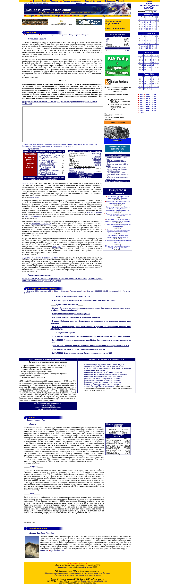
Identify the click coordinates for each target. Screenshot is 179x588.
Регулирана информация (58, 35)
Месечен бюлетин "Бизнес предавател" (99, 386)
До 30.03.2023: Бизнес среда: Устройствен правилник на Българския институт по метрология (91, 336)
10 (144, 43)
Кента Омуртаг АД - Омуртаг (117, 169)
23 (152, 26)
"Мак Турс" (56, 247)
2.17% (127, 50)
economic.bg (34, 197)
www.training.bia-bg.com (48, 409)
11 (147, 43)
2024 (154, 95)
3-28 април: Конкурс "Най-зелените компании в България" (76, 317)
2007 (148, 107)
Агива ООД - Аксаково (47, 165)
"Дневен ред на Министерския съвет (98, 376)
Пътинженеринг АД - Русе (116, 172)
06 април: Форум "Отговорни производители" (71, 314)
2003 (154, 109)
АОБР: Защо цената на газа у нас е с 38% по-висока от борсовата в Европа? (84, 300)
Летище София (28, 183)
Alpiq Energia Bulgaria (33, 216)
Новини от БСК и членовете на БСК (39, 291)
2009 (154, 105)
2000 (154, 111)
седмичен (101, 370)
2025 (148, 95)
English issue (112, 23)
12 (141, 24)
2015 (154, 101)
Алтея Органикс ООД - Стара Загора (48, 168)
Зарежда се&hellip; (62, 124)
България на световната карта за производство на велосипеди (118, 231)
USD (107, 41)
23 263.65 (97, 162)
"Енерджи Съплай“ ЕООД (41, 224)
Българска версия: (65, 567)
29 (150, 29)
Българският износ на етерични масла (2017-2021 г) (118, 241)
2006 (154, 107)
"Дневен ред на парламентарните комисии (100, 374)
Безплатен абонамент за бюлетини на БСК (106, 359)
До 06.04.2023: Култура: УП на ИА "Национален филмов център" (79, 349)
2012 (154, 103)
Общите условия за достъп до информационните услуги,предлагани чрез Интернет (77, 573)
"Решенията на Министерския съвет (98, 378)
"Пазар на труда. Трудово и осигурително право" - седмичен (107, 368)
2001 (148, 111)
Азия (44, 420)
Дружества (44, 35)
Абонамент (54, 1)
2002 (142, 111)
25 (147, 48)
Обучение (64, 291)
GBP (107, 40)
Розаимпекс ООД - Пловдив (49, 170)
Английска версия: (85, 567)
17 (144, 45)
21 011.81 (97, 156)
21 (147, 26)
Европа (29, 420)
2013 (148, 103)
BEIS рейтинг (30, 154)
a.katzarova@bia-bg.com (50, 407)
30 (152, 29)
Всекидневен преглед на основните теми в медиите (104, 364)
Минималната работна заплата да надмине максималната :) (118, 202)
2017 (142, 101)
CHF (107, 43)
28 (147, 29)
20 (144, 26)
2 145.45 (98, 165)
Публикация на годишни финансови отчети (117, 147)
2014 (142, 103)
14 (147, 24)
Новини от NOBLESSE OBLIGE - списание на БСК (104, 291)
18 (147, 45)
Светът (66, 16)
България (30, 16)
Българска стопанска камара (49, 16)
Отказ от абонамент (115, 28)
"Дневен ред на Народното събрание (98, 372)
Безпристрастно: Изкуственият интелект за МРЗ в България (118, 197)
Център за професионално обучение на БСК (48, 359)
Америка (37, 420)
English (121, 1)
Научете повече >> (117, 122)
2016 (148, 101)
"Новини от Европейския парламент (98, 384)
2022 (148, 97)
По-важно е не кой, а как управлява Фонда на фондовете (118, 215)
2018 (154, 99)
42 (100, 155)
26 (141, 29)
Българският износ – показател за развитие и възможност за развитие (117, 220)
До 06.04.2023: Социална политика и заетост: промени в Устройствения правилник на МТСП (90, 346)
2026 (142, 95)
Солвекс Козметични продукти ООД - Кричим (48, 161)
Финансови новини (32, 35)
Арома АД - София (46, 172)
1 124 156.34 (96, 158)
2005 (142, 109)
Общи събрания (75, 35)
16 (152, 24)
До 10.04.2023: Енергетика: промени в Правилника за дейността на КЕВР (82, 353)
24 (144, 48)
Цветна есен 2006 (57, 550)
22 (150, 26)
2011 (142, 105)
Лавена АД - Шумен (47, 163)
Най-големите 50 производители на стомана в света (118, 225)
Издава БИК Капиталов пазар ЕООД (116, 16)
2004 (148, 109)
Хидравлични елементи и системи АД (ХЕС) (40, 258)
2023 (142, 97)
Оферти (56, 291)
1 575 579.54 (96, 153)
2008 (142, 107)
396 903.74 (97, 160)
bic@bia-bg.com (117, 151)
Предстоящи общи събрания (117, 181)
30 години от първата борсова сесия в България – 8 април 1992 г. (118, 247)
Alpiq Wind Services (94, 212)
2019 (148, 99)
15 (150, 24)
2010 (148, 105)
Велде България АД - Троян (116, 167)
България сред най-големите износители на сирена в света (117, 236)
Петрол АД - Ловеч (113, 171)
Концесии (85, 35)
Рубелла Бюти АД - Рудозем (50, 155)
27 (144, 29)
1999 (142, 112)
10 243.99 (97, 163)
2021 (154, 97)
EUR (107, 38)
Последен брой (39, 1)
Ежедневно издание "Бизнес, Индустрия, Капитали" (104, 366)
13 (144, 24)
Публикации (110, 1)
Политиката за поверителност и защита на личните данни (77, 575)
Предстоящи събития (77, 291)
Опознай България (93, 1)
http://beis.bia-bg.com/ (99, 581)
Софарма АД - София (76, 172)
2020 (142, 99)
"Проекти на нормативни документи (98, 382)
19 (141, 26)
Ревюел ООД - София (47, 153)
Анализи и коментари (72, 1)
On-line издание (113, 21)
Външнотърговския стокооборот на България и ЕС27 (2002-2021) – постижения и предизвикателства (118, 208)
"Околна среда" (90, 370)
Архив (149, 1)
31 (145, 69)
